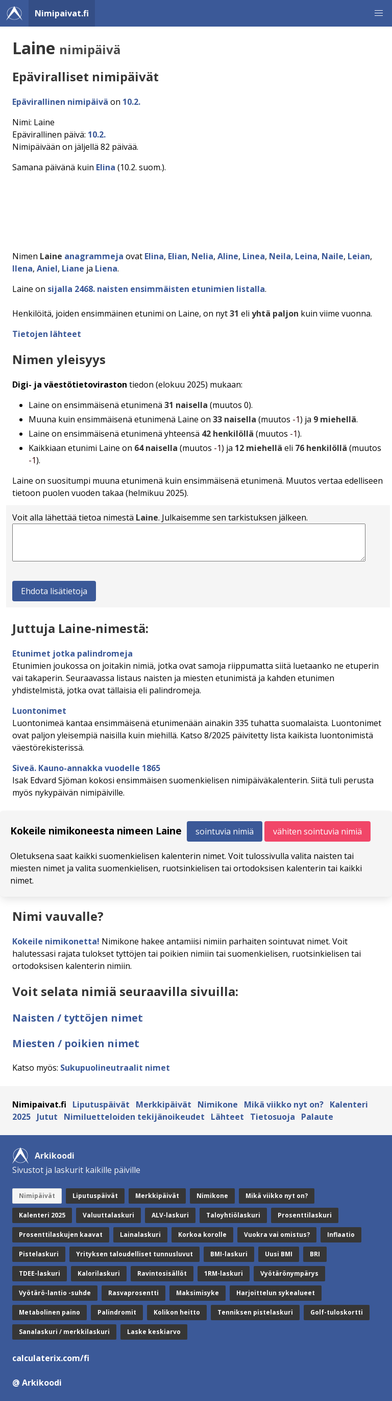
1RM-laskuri (223, 1273)
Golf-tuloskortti (336, 1312)
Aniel (47, 268)
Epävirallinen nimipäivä (60, 101)
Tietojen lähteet (46, 334)
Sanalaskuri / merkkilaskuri (64, 1331)
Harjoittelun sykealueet (275, 1293)
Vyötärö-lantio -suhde (55, 1293)
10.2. (131, 101)
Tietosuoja (272, 1116)
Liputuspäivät (101, 1104)
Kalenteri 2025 (42, 1215)
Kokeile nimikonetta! (56, 941)
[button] (378, 13)
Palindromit (116, 1312)
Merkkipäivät (163, 1104)
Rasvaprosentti (133, 1293)
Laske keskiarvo (154, 1331)
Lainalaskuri (140, 1234)
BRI (315, 1254)
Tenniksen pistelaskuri (255, 1312)
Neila (280, 256)
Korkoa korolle (202, 1234)
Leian (359, 256)
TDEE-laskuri (39, 1273)
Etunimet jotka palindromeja (72, 653)
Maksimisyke (197, 1293)
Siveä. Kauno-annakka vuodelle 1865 (86, 768)
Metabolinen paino (49, 1312)
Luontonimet (39, 710)
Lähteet (227, 1116)
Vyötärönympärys (289, 1273)
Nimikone (218, 1104)
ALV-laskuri (170, 1215)
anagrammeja (94, 256)
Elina (105, 167)
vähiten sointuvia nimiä (317, 831)
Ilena (22, 268)
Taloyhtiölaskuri (233, 1215)
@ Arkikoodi (37, 1382)
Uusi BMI (278, 1254)
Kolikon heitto (177, 1312)
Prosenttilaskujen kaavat (61, 1234)
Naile (333, 256)
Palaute (317, 1116)
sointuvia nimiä (224, 831)
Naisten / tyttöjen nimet (77, 1018)
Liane (73, 268)
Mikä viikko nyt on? (284, 1104)
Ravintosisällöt (162, 1273)
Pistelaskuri (39, 1254)
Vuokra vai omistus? (277, 1234)
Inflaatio (341, 1234)
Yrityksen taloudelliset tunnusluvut (134, 1254)
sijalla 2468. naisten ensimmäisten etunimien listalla (156, 289)
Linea (253, 256)
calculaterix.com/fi (50, 1358)
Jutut (47, 1116)
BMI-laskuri (229, 1254)
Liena (106, 268)
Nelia (202, 256)
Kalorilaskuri (99, 1273)
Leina (306, 256)
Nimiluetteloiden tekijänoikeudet (134, 1116)
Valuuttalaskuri (108, 1215)
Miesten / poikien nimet (75, 1043)
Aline (227, 256)
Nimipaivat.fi (62, 13)
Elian (177, 256)
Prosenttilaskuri (305, 1215)
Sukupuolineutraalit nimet (115, 1067)
